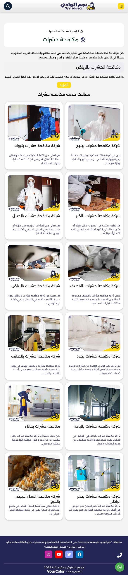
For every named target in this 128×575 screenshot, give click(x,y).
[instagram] (48, 554)
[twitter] (69, 554)
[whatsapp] (119, 567)
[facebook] (79, 554)
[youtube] (59, 554)
